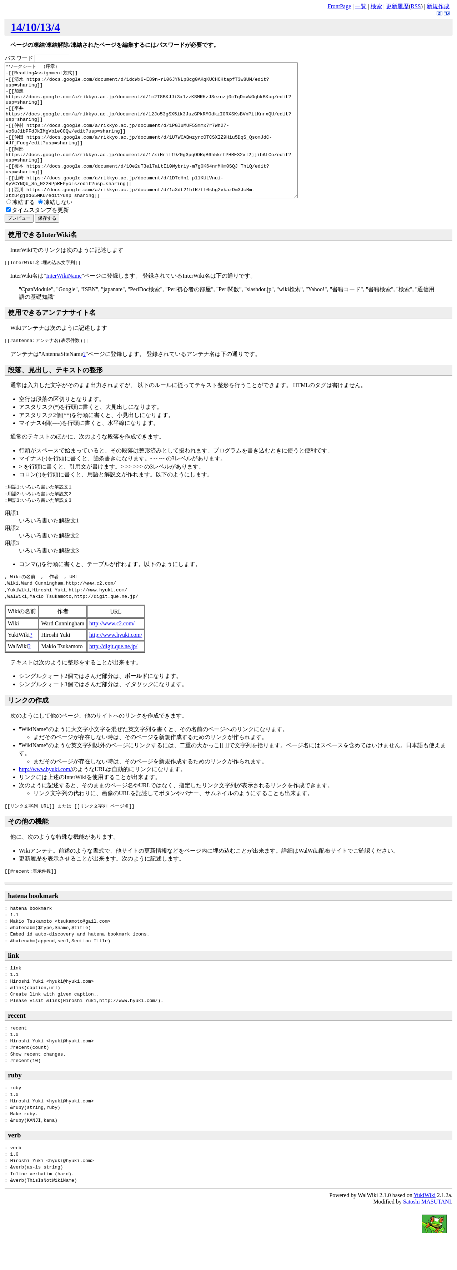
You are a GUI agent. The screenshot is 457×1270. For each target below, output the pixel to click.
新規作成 (438, 6)
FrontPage (339, 6)
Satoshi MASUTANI (427, 1228)
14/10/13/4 (35, 27)
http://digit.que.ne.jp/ (113, 673)
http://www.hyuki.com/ (115, 662)
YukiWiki (425, 1222)
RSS (416, 6)
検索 (376, 6)
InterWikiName (64, 302)
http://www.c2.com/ (112, 650)
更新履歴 (397, 6)
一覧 (360, 6)
